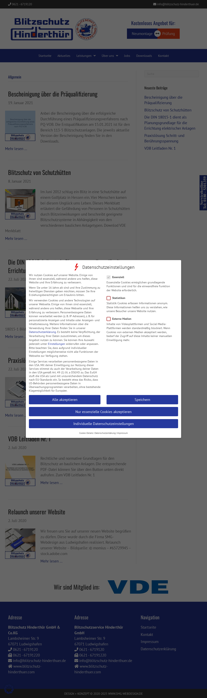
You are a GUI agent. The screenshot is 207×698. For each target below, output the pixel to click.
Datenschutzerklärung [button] (105, 428)
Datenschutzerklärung (42, 327)
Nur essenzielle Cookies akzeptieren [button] (103, 406)
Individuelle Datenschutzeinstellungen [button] (103, 418)
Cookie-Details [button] (86, 428)
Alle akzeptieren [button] (64, 394)
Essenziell (117, 272)
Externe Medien (120, 314)
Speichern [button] (142, 394)
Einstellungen (56, 339)
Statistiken (117, 293)
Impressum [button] (122, 428)
